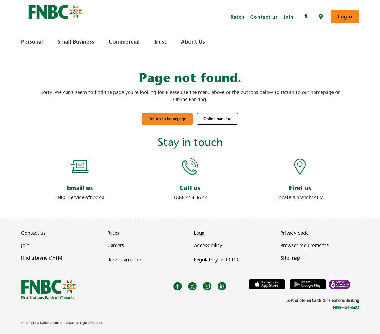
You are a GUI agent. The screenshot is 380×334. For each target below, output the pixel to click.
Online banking (217, 118)
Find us (300, 188)
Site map (290, 258)
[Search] (306, 16)
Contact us (264, 17)
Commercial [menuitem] (124, 41)
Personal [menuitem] (32, 41)
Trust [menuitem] (160, 41)
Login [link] (345, 16)
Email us (80, 188)
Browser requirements (305, 245)
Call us (190, 188)
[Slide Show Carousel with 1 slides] (190, 179)
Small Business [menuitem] (75, 41)
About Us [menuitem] (193, 41)
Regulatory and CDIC (218, 260)
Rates (238, 17)
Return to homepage (167, 118)
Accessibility (208, 245)
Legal (200, 233)
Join (289, 17)
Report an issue (124, 260)
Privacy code (295, 233)
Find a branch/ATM (41, 258)
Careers (115, 245)
